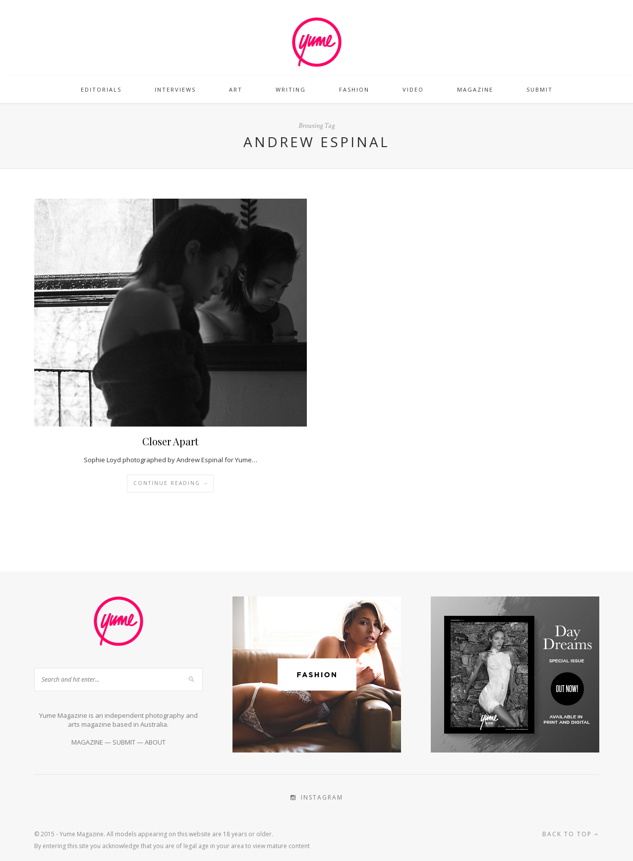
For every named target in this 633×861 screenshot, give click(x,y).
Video (413, 89)
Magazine (475, 89)
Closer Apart (170, 441)
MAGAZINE (87, 742)
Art (235, 89)
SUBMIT (124, 742)
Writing (291, 89)
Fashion (354, 89)
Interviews (175, 89)
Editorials (101, 89)
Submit (539, 89)
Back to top (570, 834)
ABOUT (155, 742)
